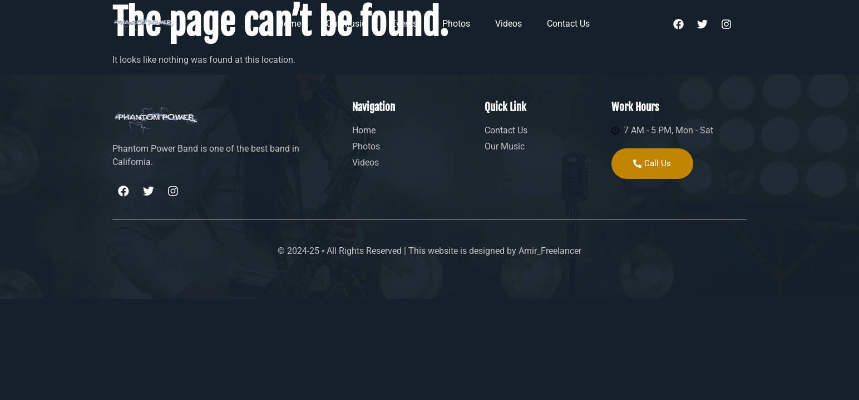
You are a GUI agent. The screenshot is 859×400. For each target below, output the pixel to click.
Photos (456, 23)
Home (289, 23)
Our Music (346, 23)
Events (404, 23)
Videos (508, 23)
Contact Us (568, 23)
